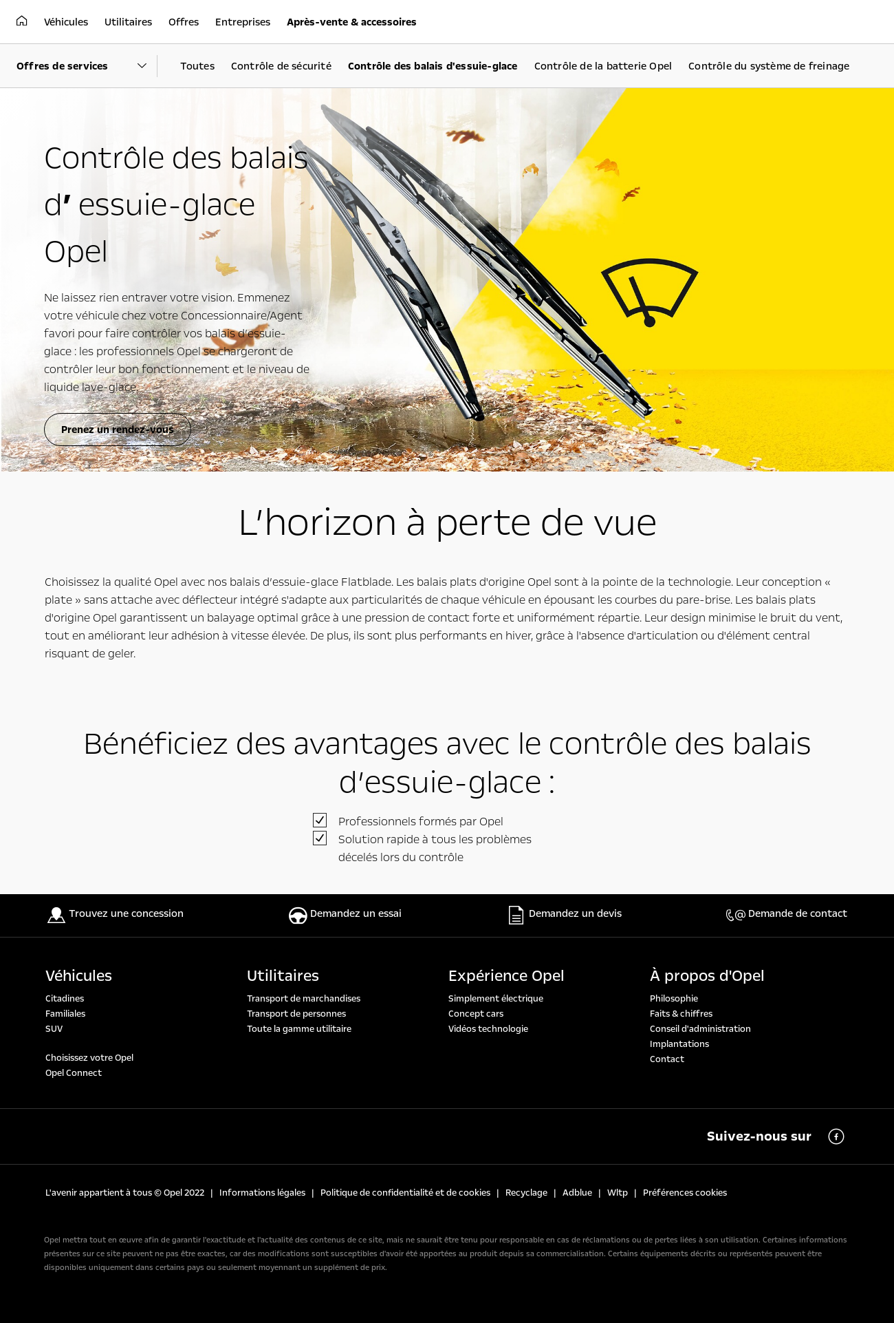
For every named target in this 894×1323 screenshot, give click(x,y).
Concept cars (475, 1014)
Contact (667, 1059)
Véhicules (78, 976)
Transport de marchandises (303, 999)
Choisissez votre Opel (89, 1058)
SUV (54, 1029)
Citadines (64, 999)
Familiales (65, 1014)
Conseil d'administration (700, 1029)
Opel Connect (73, 1073)
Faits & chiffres (681, 1014)
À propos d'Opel (707, 976)
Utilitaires (283, 976)
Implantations (679, 1044)
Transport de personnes (296, 1014)
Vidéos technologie (488, 1029)
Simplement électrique (495, 999)
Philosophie (674, 999)
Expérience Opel (506, 976)
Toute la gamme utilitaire (299, 1029)
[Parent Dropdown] (87, 66)
